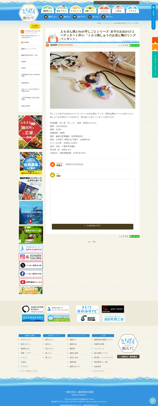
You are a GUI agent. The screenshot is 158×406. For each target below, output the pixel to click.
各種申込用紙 (99, 331)
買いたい (48, 345)
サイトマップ (99, 358)
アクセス (24, 354)
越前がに (73, 327)
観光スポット (26, 331)
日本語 (99, 2)
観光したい (49, 327)
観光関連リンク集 (101, 349)
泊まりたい (49, 336)
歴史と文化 (74, 345)
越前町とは (25, 336)
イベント (107, 23)
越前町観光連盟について (103, 327)
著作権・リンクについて (103, 345)
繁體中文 (127, 2)
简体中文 (117, 2)
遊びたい (48, 331)
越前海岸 (73, 349)
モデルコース (26, 327)
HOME (99, 23)
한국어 (136, 2)
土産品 (23, 349)
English (108, 2)
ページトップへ (152, 400)
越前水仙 (73, 331)
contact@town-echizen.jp (98, 389)
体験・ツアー (26, 340)
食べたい (48, 340)
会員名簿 (97, 354)
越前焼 (72, 336)
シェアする (123, 45)
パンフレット (99, 336)
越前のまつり (75, 354)
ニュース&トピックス (29, 358)
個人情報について (101, 340)
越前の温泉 (74, 340)
